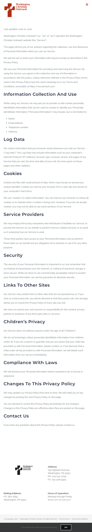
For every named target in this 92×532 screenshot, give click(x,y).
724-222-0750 (59, 476)
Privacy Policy (64, 519)
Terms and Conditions (80, 519)
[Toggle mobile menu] (87, 4)
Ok (66, 527)
